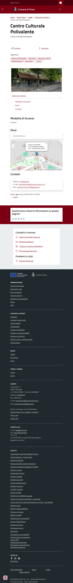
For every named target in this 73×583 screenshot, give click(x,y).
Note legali (14, 531)
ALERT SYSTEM (15, 492)
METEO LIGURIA (16, 515)
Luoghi (30, 17)
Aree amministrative (17, 286)
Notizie (12, 354)
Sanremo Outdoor (16, 476)
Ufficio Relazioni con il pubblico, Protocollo (24, 412)
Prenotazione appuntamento (20, 545)
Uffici (12, 305)
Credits (48, 569)
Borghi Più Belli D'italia (17, 521)
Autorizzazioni (15, 326)
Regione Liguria (14, 3)
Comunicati (14, 357)
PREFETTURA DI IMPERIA (19, 509)
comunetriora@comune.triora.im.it (32, 184)
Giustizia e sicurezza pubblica (20, 333)
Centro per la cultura (42, 17)
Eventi (12, 376)
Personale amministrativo (19, 299)
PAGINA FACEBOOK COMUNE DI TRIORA (24, 467)
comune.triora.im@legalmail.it (28, 187)
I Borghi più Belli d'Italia (18, 483)
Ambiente (13, 317)
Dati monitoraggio (16, 569)
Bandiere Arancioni (16, 486)
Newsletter (14, 561)
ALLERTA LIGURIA (16, 489)
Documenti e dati (16, 289)
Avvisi (12, 361)
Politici (12, 302)
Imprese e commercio (17, 336)
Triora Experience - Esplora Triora (21, 457)
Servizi (34, 569)
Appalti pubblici (15, 323)
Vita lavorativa (15, 342)
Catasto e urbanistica (17, 330)
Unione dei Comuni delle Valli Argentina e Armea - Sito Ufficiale (31, 502)
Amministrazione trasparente (20, 537)
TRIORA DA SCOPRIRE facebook (21, 496)
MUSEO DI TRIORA (16, 460)
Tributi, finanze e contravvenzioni (21, 339)
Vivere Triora (21, 17)
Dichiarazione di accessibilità (19, 518)
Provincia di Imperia (16, 512)
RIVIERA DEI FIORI (16, 480)
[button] (36, 154)
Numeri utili (14, 418)
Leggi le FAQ (14, 540)
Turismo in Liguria (16, 470)
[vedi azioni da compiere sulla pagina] (43, 48)
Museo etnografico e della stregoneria (23, 463)
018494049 (24, 181)
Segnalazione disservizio (18, 542)
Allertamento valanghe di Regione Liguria (24, 454)
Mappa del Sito (25, 572)
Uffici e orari (14, 415)
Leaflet (39, 169)
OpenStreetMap (49, 169)
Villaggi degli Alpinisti (17, 473)
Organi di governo (16, 295)
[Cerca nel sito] (59, 9)
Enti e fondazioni (16, 292)
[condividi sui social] (15, 48)
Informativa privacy (16, 528)
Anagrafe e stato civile (17, 320)
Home (12, 17)
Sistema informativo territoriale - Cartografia (25, 499)
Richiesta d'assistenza (17, 547)
